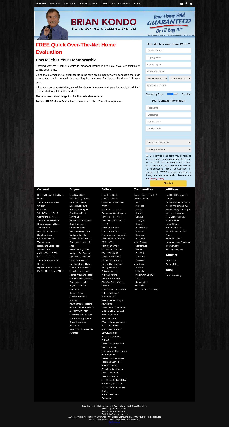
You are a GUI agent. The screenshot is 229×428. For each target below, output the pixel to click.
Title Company (172, 247)
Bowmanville (140, 228)
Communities (88, 3)
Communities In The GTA (145, 196)
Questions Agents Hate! (48, 225)
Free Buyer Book (77, 196)
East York (139, 254)
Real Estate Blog (173, 276)
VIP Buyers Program (78, 210)
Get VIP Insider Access (48, 218)
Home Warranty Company (178, 243)
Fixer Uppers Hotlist (78, 283)
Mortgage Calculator (78, 236)
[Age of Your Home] (168, 71)
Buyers (55, 3)
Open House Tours (78, 207)
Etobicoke (139, 261)
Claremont (139, 236)
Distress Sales (76, 294)
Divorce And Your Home (113, 239)
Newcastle (139, 232)
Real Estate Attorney (175, 218)
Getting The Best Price (112, 265)
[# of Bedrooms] (156, 78)
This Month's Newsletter (48, 221)
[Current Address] (168, 50)
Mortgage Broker (173, 228)
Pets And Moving (109, 272)
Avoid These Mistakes (112, 210)
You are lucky (43, 243)
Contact (124, 3)
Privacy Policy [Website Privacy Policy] (156, 179)
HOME (41, 3)
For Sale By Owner (110, 247)
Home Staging (172, 225)
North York (139, 257)
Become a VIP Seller (111, 279)
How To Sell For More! (112, 218)
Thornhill (138, 279)
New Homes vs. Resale (80, 239)
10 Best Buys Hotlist (78, 261)
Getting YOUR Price (111, 268)
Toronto (138, 250)
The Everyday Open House (114, 352)
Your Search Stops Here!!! (81, 305)
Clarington (139, 221)
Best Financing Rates (79, 250)
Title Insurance (172, 221)
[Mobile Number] (168, 129)
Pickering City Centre (79, 199)
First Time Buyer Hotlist (80, 265)
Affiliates (107, 3)
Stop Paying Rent (77, 214)
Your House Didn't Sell (112, 250)
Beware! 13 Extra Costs (80, 221)
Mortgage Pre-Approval (80, 254)
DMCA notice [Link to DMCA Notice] (114, 423)
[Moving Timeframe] (168, 150)
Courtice (138, 225)
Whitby (138, 210)
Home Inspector (173, 239)
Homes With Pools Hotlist (81, 279)
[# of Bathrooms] (180, 78)
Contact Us (171, 261)
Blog (137, 3)
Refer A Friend (172, 265)
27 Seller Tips (108, 243)
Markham (139, 268)
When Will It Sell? (110, 254)
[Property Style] (168, 57)
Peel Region (139, 286)
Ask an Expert (43, 228)
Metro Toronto (140, 243)
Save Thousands (77, 225)
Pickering (139, 207)
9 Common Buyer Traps (80, 232)
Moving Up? (74, 218)
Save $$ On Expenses (47, 232)
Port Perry (139, 239)
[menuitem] (41, 3)
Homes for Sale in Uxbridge (146, 290)
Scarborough (140, 247)
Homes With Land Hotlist (80, 276)
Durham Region (141, 199)
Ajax (136, 203)
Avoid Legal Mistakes (111, 261)
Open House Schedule (79, 257)
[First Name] (168, 108)
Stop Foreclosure (45, 236)
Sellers (69, 3)
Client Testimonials (46, 239)
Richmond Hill (141, 283)
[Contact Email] (168, 122)
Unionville (139, 272)
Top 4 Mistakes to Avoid (112, 370)
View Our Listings (77, 203)
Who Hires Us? (109, 297)
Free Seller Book (109, 196)
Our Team (41, 210)
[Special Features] (168, 87)
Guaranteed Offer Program (114, 214)
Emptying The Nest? (111, 257)
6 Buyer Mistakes (77, 228)
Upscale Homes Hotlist (79, 268)
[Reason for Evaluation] (168, 143)
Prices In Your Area (110, 228)
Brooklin (138, 214)
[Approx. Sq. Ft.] (168, 64)
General (43, 190)
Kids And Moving (109, 276)
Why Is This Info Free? (47, 214)
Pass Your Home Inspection (114, 236)
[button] (168, 184)
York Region (139, 265)
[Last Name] (168, 115)
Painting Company (174, 250)
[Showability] (172, 95)
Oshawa (138, 218)
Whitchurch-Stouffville (144, 276)
